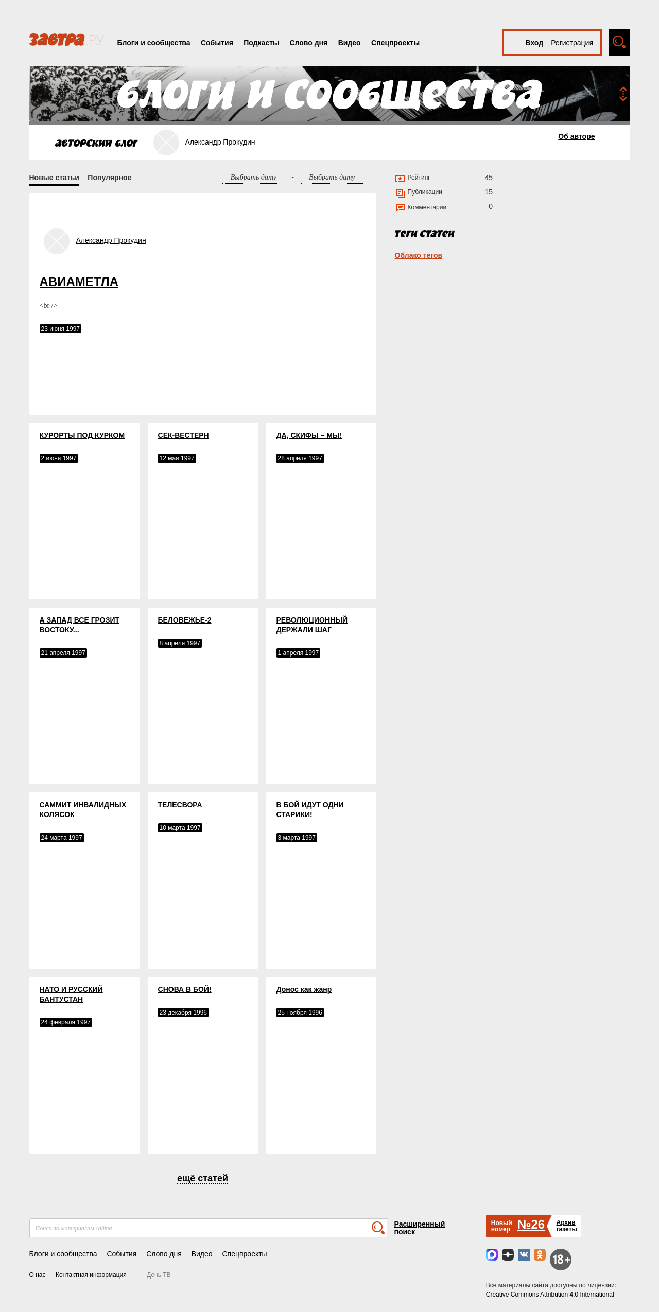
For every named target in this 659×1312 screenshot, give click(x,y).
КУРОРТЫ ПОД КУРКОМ (82, 435)
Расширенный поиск (419, 1228)
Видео (349, 43)
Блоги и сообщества (153, 43)
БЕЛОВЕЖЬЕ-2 (185, 620)
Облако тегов (419, 255)
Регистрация (572, 43)
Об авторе (576, 136)
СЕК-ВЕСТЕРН (183, 435)
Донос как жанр (304, 989)
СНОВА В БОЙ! (185, 989)
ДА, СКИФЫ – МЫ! (309, 435)
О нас (37, 1275)
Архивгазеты (566, 1226)
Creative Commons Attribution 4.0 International (550, 1294)
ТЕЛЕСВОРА (180, 805)
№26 (531, 1224)
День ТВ (158, 1275)
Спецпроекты (395, 43)
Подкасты (261, 43)
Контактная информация (91, 1275)
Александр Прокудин (111, 240)
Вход (535, 43)
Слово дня (308, 43)
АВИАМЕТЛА (79, 282)
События (217, 43)
